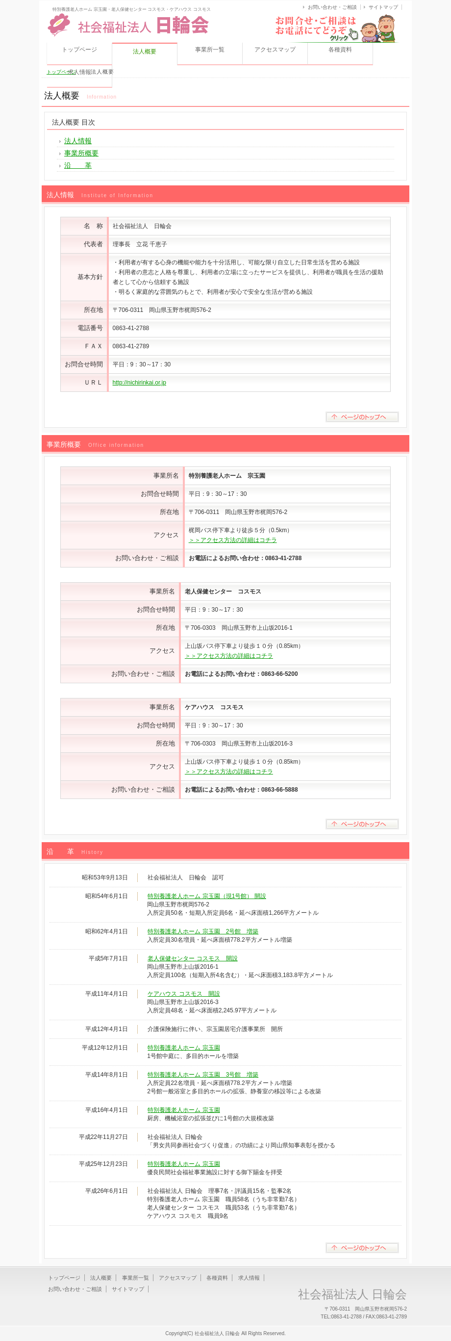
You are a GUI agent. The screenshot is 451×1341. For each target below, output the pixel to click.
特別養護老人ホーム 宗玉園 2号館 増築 (203, 931)
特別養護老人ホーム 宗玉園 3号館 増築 (203, 1074)
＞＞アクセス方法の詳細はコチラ (233, 540)
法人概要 (101, 1278)
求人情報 (79, 72)
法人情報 (78, 141)
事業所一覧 (210, 49)
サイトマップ (383, 7)
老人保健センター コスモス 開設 (192, 958)
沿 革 (78, 165)
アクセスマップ (275, 49)
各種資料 (340, 49)
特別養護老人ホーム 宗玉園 (184, 1047)
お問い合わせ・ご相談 (332, 7)
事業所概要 (81, 153)
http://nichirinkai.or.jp (139, 382)
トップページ (79, 49)
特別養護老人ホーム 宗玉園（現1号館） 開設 (207, 896)
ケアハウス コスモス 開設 (184, 993)
